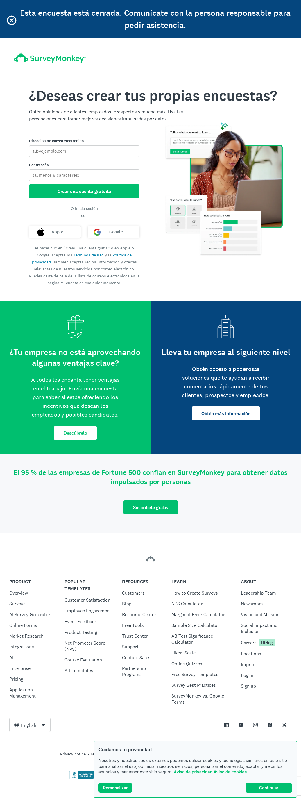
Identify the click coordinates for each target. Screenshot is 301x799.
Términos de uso (89, 255)
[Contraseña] (84, 175)
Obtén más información (225, 414)
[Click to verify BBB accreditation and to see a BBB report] (81, 778)
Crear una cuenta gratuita (84, 191)
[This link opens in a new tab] (226, 725)
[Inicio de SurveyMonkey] (50, 57)
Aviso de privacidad (193, 771)
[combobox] (30, 725)
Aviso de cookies (230, 771)
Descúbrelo (75, 433)
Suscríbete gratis (150, 507)
